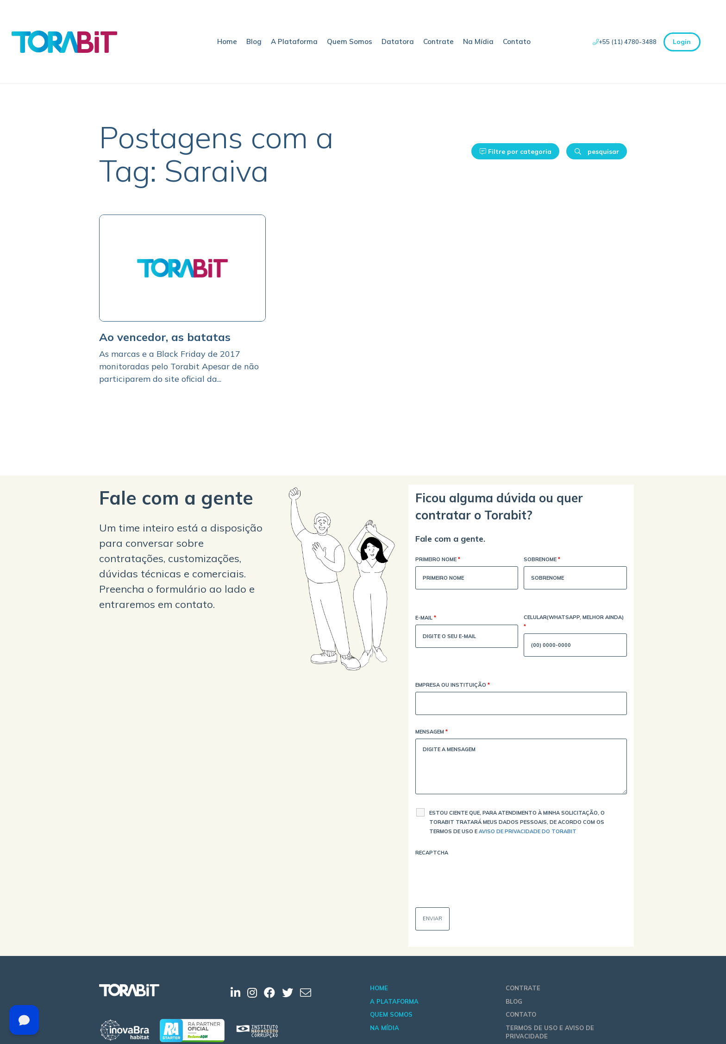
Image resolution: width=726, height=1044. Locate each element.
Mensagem (431, 732)
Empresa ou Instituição (452, 686)
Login (682, 42)
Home (227, 41)
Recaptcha (431, 852)
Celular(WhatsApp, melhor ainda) (574, 622)
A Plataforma (294, 41)
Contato (517, 41)
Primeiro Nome (437, 560)
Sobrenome (542, 560)
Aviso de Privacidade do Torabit (527, 831)
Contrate (438, 41)
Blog (254, 41)
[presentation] (485, 878)
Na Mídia (478, 41)
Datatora (398, 41)
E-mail (425, 618)
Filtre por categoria (515, 151)
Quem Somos (349, 41)
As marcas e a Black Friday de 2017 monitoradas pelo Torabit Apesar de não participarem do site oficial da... (179, 366)
